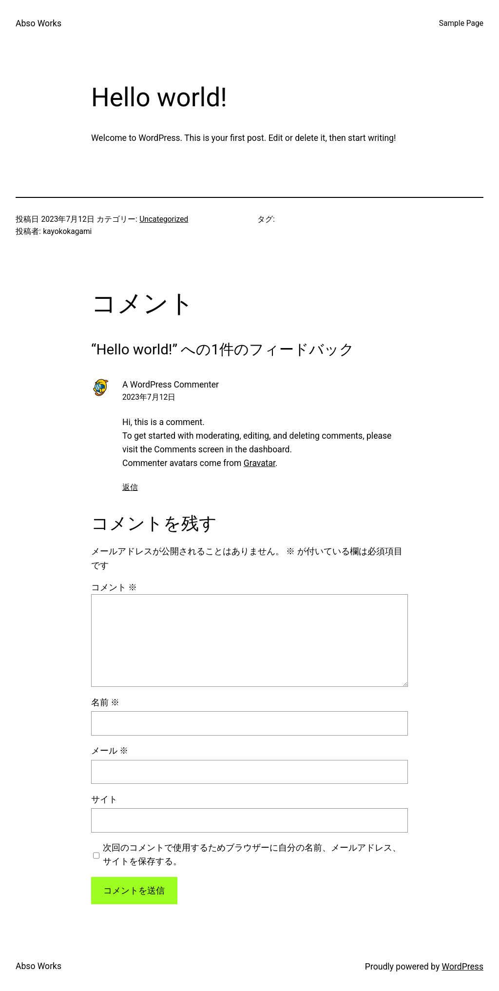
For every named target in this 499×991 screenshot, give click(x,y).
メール (109, 751)
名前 (105, 702)
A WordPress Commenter (170, 384)
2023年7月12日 (148, 397)
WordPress (462, 967)
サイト (104, 799)
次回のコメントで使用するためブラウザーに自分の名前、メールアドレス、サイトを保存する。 (252, 854)
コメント (114, 587)
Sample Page (461, 23)
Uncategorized (163, 219)
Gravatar (259, 463)
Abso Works (38, 23)
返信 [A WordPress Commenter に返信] (130, 487)
